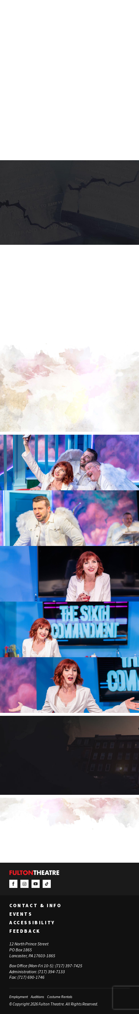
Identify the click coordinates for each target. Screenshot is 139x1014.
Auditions (37, 996)
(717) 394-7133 (51, 971)
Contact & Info (35, 906)
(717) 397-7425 (68, 965)
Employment (18, 996)
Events (21, 914)
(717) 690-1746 (30, 977)
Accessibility (32, 923)
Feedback (24, 931)
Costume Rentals (59, 996)
